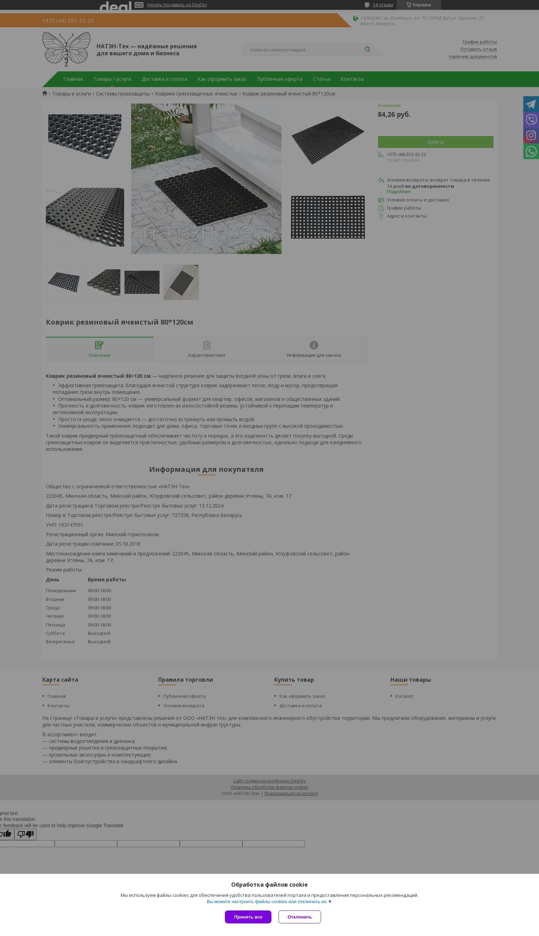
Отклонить (300, 917)
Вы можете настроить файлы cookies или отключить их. (267, 901)
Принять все (248, 917)
